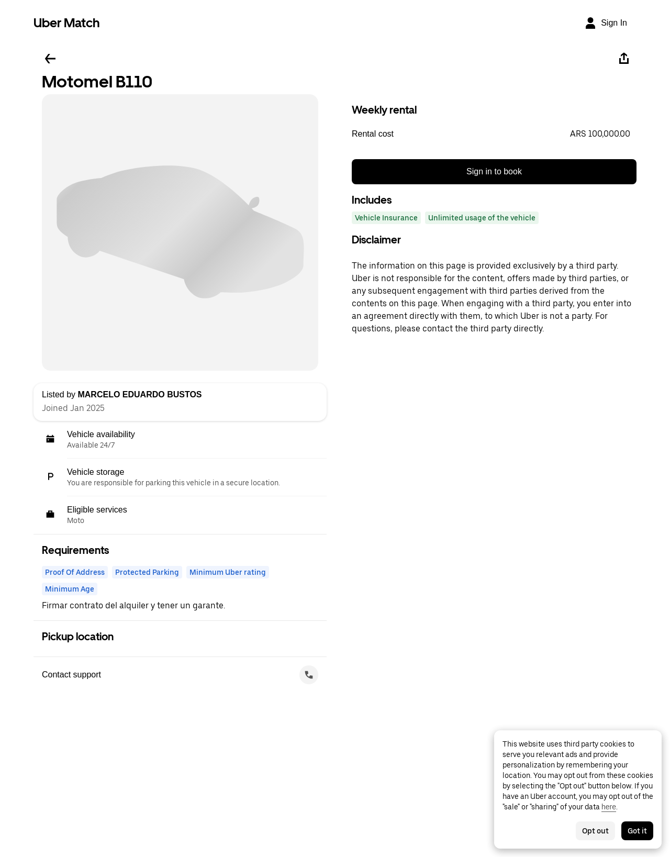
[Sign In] (605, 23)
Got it (637, 831)
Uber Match (67, 22)
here (608, 807)
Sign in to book (494, 171)
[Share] (623, 58)
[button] (494, 134)
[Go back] (50, 58)
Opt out (595, 831)
